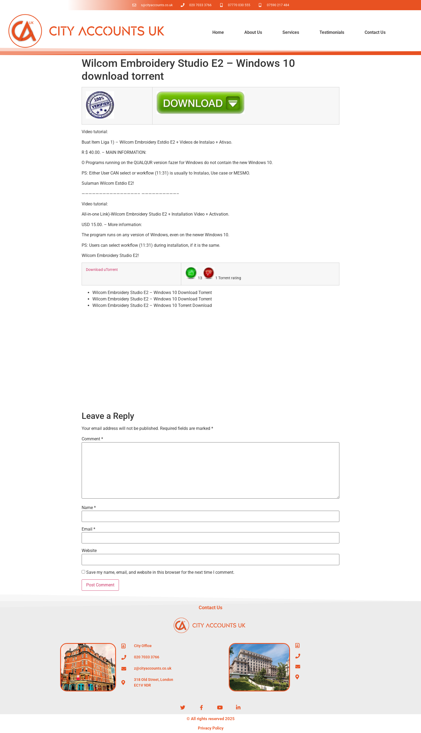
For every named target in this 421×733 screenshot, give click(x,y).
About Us (253, 32)
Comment (92, 439)
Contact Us (375, 32)
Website (89, 551)
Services (290, 32)
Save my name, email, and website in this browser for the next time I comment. (160, 572)
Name (89, 508)
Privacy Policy (210, 728)
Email (88, 529)
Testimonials (332, 32)
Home (218, 32)
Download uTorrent (102, 269)
